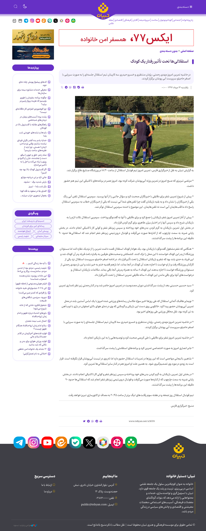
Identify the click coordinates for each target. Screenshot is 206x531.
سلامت (154, 20)
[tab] (33, 67)
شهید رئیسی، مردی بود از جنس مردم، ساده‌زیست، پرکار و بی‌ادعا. (32, 269)
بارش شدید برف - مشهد (35, 182)
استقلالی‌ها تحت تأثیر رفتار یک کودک (159, 61)
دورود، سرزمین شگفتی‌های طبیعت (34, 299)
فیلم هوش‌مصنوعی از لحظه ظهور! (31, 283)
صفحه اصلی (187, 51)
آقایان (135, 20)
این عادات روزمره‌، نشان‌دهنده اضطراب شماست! (33, 277)
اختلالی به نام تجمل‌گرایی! (35, 353)
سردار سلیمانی (42, 236)
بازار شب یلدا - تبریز (38, 186)
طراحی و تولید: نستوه (25, 525)
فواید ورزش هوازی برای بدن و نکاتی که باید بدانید (33, 342)
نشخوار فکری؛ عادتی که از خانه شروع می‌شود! (33, 306)
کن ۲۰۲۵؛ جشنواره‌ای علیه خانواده (31, 288)
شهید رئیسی (23, 236)
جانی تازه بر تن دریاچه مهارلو (34, 177)
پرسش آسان (43, 231)
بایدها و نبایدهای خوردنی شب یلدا (33, 134)
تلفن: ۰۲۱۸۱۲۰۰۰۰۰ (105, 498)
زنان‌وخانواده (187, 20)
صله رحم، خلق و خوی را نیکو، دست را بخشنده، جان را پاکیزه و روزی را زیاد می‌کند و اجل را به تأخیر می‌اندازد (32, 160)
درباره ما (48, 492)
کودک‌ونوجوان (165, 20)
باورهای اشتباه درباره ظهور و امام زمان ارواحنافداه (32, 314)
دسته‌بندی (185, 7)
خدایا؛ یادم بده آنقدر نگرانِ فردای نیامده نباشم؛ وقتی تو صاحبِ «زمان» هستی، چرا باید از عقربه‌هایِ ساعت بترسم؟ (32, 145)
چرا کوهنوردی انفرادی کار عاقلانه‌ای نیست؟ (31, 110)
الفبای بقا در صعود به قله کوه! (33, 191)
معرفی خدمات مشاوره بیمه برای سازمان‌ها (32, 91)
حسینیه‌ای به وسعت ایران (33, 221)
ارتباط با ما (46, 485)
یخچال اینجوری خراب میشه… (33, 195)
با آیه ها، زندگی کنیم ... (36, 263)
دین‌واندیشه (144, 20)
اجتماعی (177, 20)
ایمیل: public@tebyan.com (97, 505)
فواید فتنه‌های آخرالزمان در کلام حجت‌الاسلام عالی (32, 335)
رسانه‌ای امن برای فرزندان (33, 226)
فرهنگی (127, 20)
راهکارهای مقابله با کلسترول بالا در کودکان (31, 126)
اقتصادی (118, 20)
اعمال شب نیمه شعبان (36, 321)
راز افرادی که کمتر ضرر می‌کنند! (33, 293)
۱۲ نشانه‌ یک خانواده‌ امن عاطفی (32, 349)
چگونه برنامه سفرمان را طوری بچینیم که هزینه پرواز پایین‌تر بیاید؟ (33, 101)
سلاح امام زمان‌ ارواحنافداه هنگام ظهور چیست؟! (31, 327)
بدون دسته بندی (169, 51)
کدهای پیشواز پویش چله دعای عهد (33, 83)
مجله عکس (111, 21)
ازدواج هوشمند (24, 231)
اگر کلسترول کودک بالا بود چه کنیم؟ (33, 171)
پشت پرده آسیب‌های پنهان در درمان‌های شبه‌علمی (33, 118)
